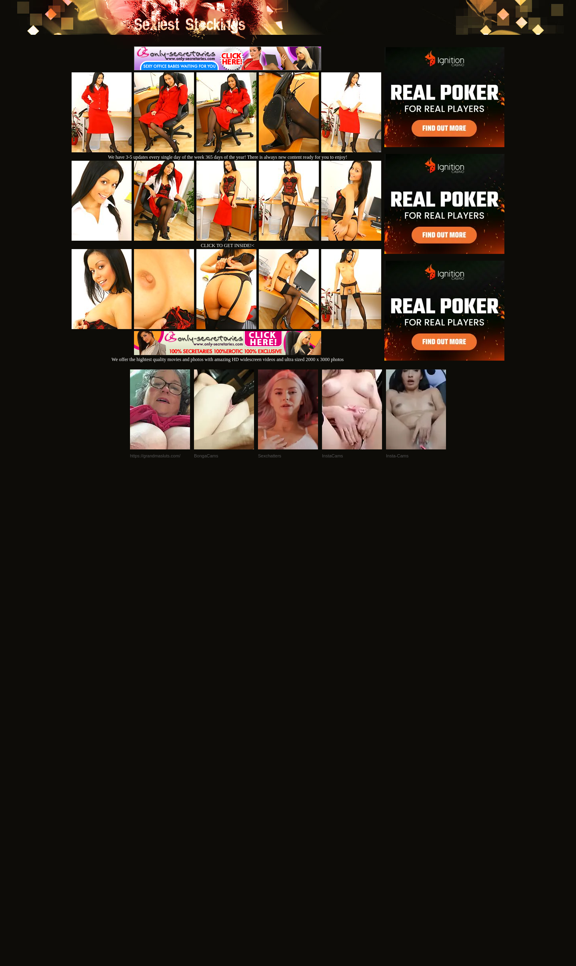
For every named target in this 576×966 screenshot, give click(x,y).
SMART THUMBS (302, 857)
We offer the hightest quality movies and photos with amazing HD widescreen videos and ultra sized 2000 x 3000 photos (228, 356)
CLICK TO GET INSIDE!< (227, 245)
